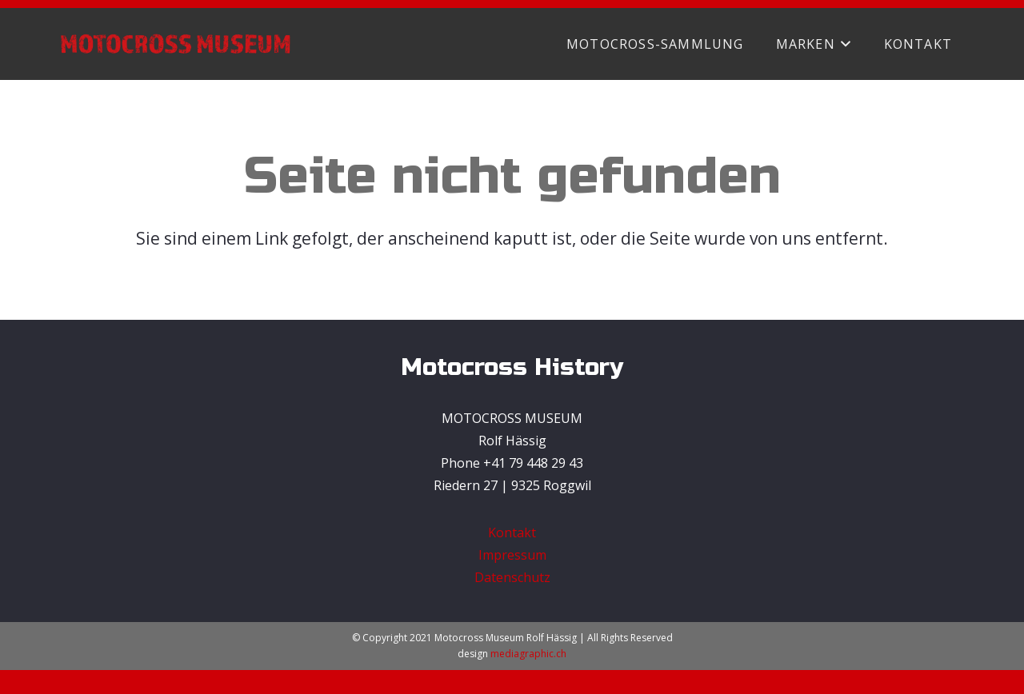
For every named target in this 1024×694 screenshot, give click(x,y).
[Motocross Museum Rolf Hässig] (175, 44)
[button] (843, 44)
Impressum (512, 555)
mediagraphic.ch (528, 653)
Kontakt (512, 532)
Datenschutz (512, 577)
